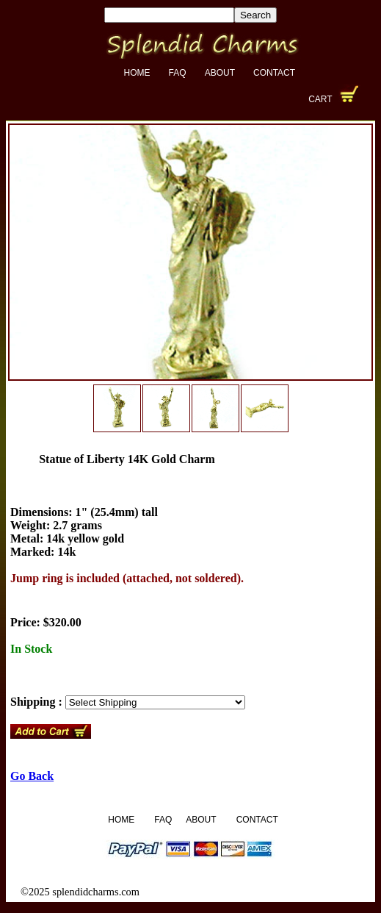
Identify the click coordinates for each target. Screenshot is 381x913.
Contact (274, 73)
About (220, 73)
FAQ (177, 73)
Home (137, 73)
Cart (320, 99)
